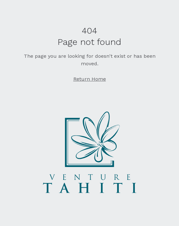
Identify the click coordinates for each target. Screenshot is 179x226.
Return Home (89, 79)
